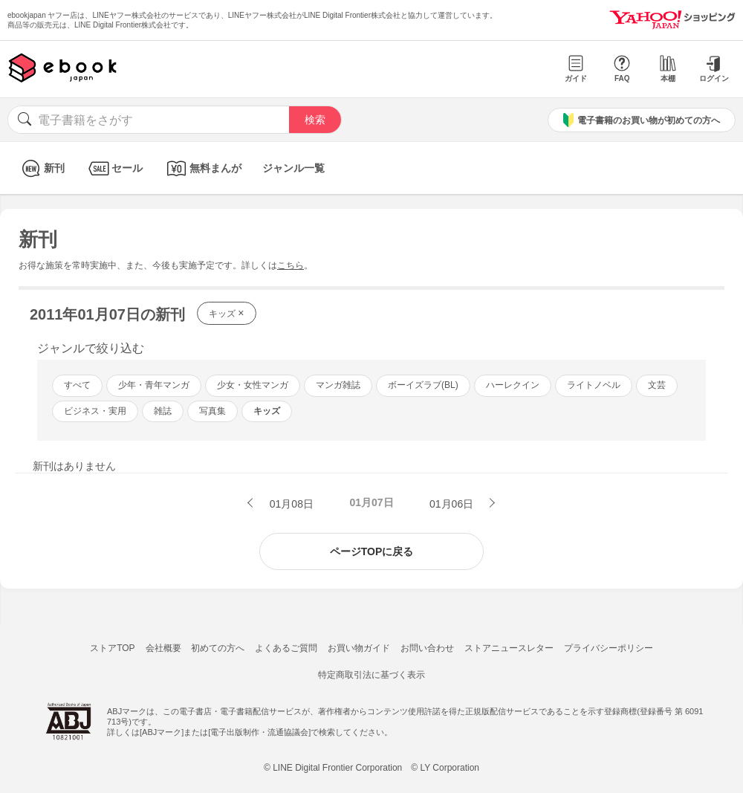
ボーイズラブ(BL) (423, 385)
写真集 (212, 411)
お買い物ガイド (359, 648)
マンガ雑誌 (338, 385)
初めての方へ (217, 648)
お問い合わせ (427, 648)
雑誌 (163, 411)
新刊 (41, 168)
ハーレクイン (512, 385)
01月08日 (290, 504)
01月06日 (452, 504)
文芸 (657, 385)
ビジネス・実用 (95, 411)
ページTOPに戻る (372, 551)
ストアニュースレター (509, 648)
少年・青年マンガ (153, 385)
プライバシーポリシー (608, 648)
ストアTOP (112, 648)
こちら (290, 265)
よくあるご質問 (286, 648)
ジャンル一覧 (293, 168)
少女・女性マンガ (252, 385)
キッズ (226, 313)
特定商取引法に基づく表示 (371, 675)
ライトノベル (593, 385)
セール (114, 168)
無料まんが (202, 168)
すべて (77, 385)
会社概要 (163, 648)
